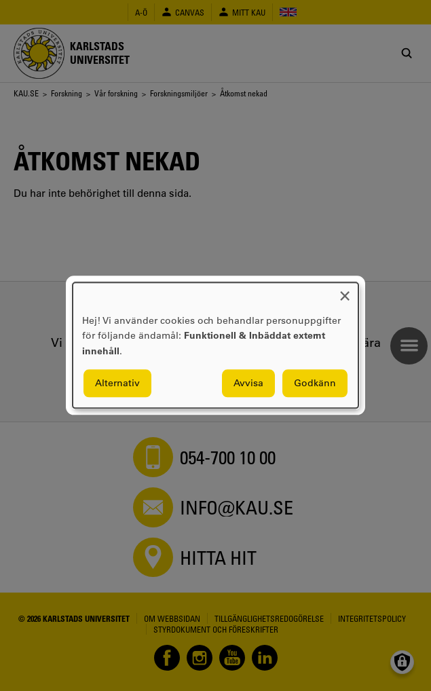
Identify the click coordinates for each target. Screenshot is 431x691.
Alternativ (117, 383)
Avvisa (248, 383)
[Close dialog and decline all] (344, 290)
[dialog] (215, 345)
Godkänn (315, 383)
